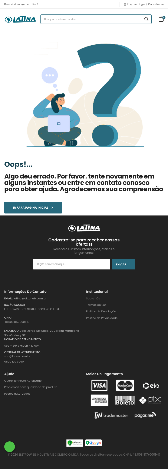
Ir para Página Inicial (30, 207)
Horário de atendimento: (23, 339)
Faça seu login (134, 4)
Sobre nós (93, 298)
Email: (8, 298)
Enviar (123, 264)
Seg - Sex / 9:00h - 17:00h (22, 346)
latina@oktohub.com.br (29, 298)
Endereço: (11, 331)
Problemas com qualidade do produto (30, 387)
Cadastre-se (156, 4)
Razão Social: (14, 305)
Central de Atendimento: (22, 352)
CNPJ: (8, 318)
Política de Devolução (101, 311)
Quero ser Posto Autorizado (23, 381)
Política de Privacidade (102, 318)
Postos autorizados (17, 394)
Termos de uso (96, 305)
